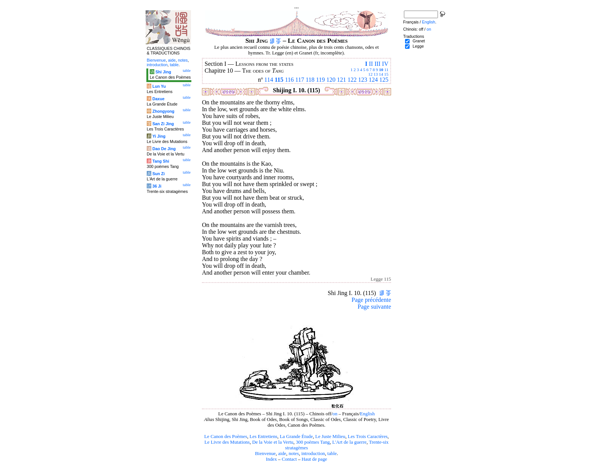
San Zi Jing (163, 123)
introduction (313, 453)
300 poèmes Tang (313, 442)
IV (385, 64)
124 (373, 79)
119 (320, 79)
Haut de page (315, 459)
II (371, 64)
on (334, 413)
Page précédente (371, 300)
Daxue (158, 98)
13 (376, 74)
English (367, 413)
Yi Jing (159, 136)
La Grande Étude (296, 436)
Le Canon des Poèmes (225, 436)
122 (352, 79)
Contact (289, 459)
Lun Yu (159, 86)
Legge (418, 46)
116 (289, 79)
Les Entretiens (264, 436)
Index (271, 459)
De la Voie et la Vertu (272, 442)
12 (370, 74)
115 (279, 79)
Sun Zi (158, 173)
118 (310, 79)
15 (386, 74)
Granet (419, 41)
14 (381, 74)
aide (282, 453)
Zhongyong (163, 111)
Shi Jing (163, 72)
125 (383, 79)
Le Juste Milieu (330, 436)
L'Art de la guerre (349, 442)
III (377, 64)
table (332, 453)
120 (330, 79)
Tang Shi (160, 161)
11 (386, 69)
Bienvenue (265, 453)
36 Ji (156, 186)
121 (341, 79)
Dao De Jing (164, 148)
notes (294, 453)
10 (381, 69)
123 (362, 79)
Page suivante (374, 306)
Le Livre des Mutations (227, 442)
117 (299, 79)
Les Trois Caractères (368, 436)
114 (268, 79)
